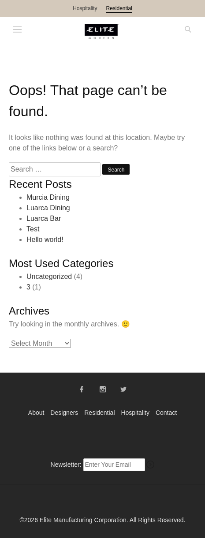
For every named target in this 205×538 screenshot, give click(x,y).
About (36, 412)
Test (32, 229)
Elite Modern (103, 31)
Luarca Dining (48, 208)
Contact (166, 412)
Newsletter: (66, 464)
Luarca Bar (43, 218)
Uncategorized (49, 276)
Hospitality (85, 8)
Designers (64, 412)
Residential (119, 8)
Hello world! (44, 239)
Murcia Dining (48, 197)
